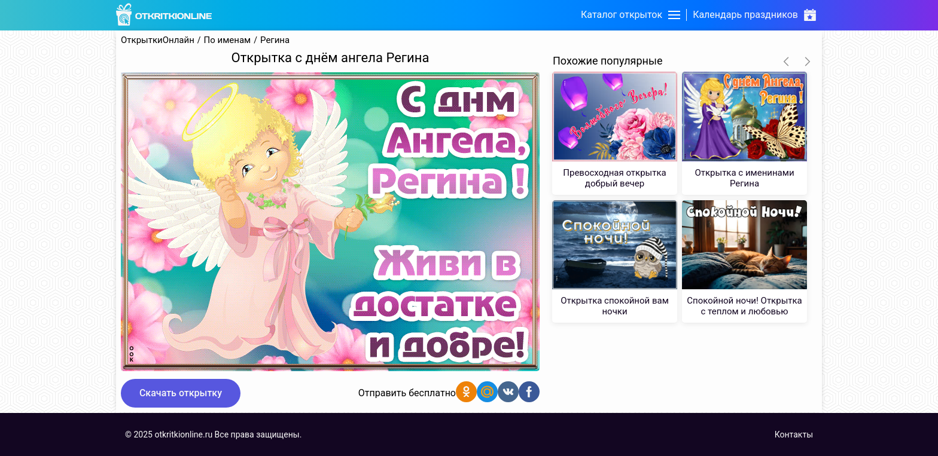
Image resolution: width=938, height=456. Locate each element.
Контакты (794, 434)
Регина (275, 40)
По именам (227, 40)
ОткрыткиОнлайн (157, 40)
